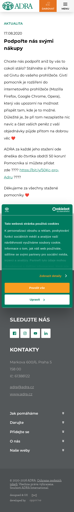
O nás (15, 441)
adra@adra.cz (22, 387)
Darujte (17, 423)
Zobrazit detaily (50, 276)
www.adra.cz (21, 394)
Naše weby (20, 450)
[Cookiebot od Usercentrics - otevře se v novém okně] (52, 209)
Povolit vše (37, 287)
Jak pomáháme (24, 413)
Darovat (48, 8)
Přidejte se (19, 432)
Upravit (37, 299)
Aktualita (13, 23)
